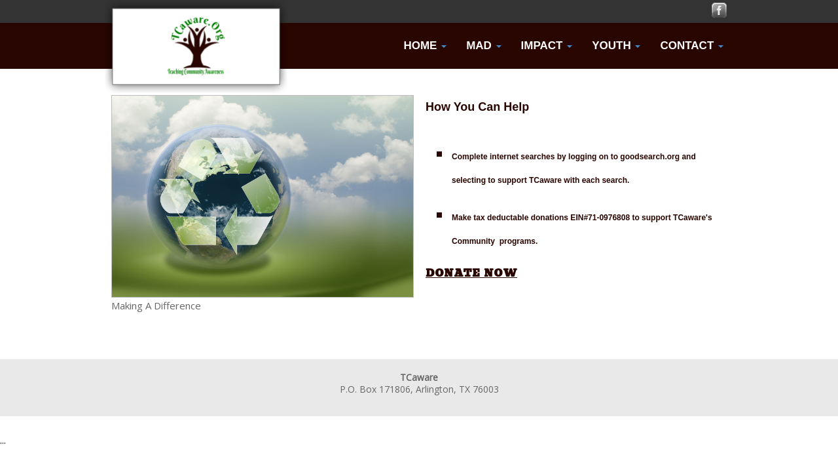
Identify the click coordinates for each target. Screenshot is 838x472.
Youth (616, 45)
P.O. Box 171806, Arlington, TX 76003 (419, 389)
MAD (483, 45)
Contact (691, 45)
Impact (547, 45)
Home (424, 45)
